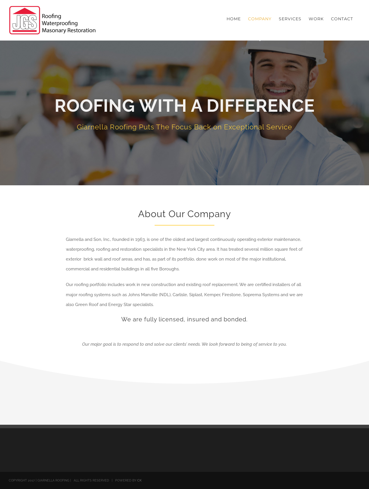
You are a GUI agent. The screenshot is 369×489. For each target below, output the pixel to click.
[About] (184, 113)
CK (139, 480)
